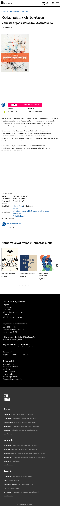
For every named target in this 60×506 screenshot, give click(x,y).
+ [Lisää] (18, 105)
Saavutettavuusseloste (12, 379)
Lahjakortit (7, 307)
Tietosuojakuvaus (10, 377)
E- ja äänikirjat (19, 216)
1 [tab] (20, 286)
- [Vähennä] (9, 105)
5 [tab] (31, 286)
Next (57, 265)
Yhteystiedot (8, 364)
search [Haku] (47, 3)
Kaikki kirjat (18, 214)
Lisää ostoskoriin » (31, 105)
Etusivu (4, 11)
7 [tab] (37, 286)
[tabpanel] (9, 263)
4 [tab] (28, 286)
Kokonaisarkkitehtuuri (19, 11)
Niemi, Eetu (18, 206)
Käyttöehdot (8, 374)
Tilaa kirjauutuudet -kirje (13, 317)
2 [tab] (23, 286)
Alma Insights (9, 372)
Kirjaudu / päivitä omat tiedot (15, 354)
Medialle (6, 369)
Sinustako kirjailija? (11, 367)
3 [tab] (25, 286)
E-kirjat (6, 315)
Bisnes (16, 208)
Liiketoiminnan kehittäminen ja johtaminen (31, 211)
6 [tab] (34, 286)
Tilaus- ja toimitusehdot (13, 312)
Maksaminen (8, 310)
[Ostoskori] (43, 3)
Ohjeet (6, 305)
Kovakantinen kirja (14, 224)
